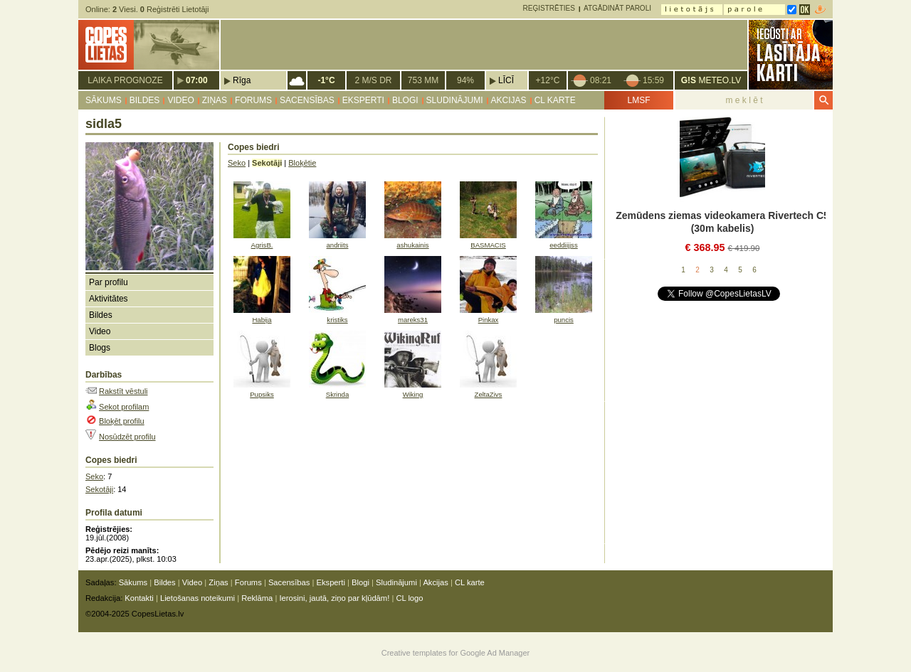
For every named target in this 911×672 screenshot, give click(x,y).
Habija (261, 320)
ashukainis (412, 245)
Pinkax (488, 320)
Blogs (99, 348)
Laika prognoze (125, 80)
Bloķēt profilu (121, 421)
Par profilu (108, 282)
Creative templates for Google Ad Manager (455, 653)
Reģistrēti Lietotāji (174, 9)
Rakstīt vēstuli (123, 391)
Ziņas (214, 100)
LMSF (638, 100)
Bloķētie (302, 163)
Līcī (506, 80)
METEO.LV (711, 80)
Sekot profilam (124, 406)
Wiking (413, 394)
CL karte (555, 100)
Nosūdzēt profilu (127, 436)
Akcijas (509, 100)
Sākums (103, 100)
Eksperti (363, 100)
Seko (94, 476)
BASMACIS (488, 245)
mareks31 (413, 320)
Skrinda (337, 394)
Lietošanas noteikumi (197, 598)
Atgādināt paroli (617, 8)
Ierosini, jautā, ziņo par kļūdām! (334, 598)
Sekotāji (99, 489)
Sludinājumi (454, 100)
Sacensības (307, 100)
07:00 (197, 80)
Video (180, 100)
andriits (338, 245)
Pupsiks (262, 394)
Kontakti (139, 598)
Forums (253, 100)
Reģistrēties (549, 8)
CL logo (409, 598)
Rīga (242, 80)
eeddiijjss (563, 245)
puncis (564, 320)
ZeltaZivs (488, 394)
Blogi (405, 100)
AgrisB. (262, 245)
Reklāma (257, 598)
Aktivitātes (108, 299)
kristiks (337, 320)
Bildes (145, 100)
